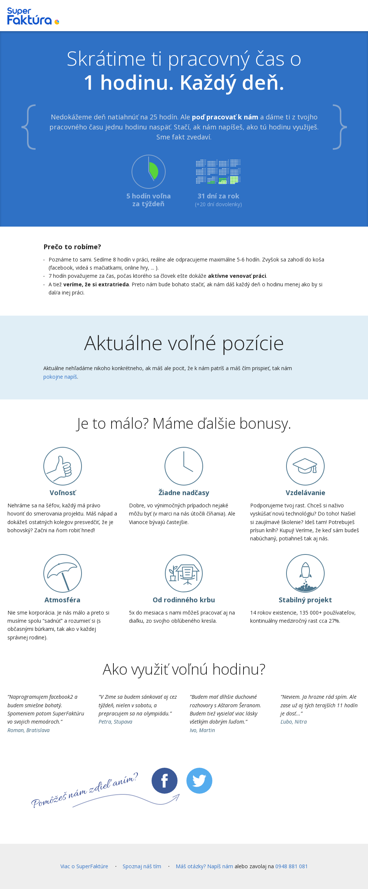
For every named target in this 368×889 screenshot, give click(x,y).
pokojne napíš (60, 376)
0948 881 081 (291, 866)
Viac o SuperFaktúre (84, 866)
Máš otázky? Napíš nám (204, 866)
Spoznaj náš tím (142, 866)
